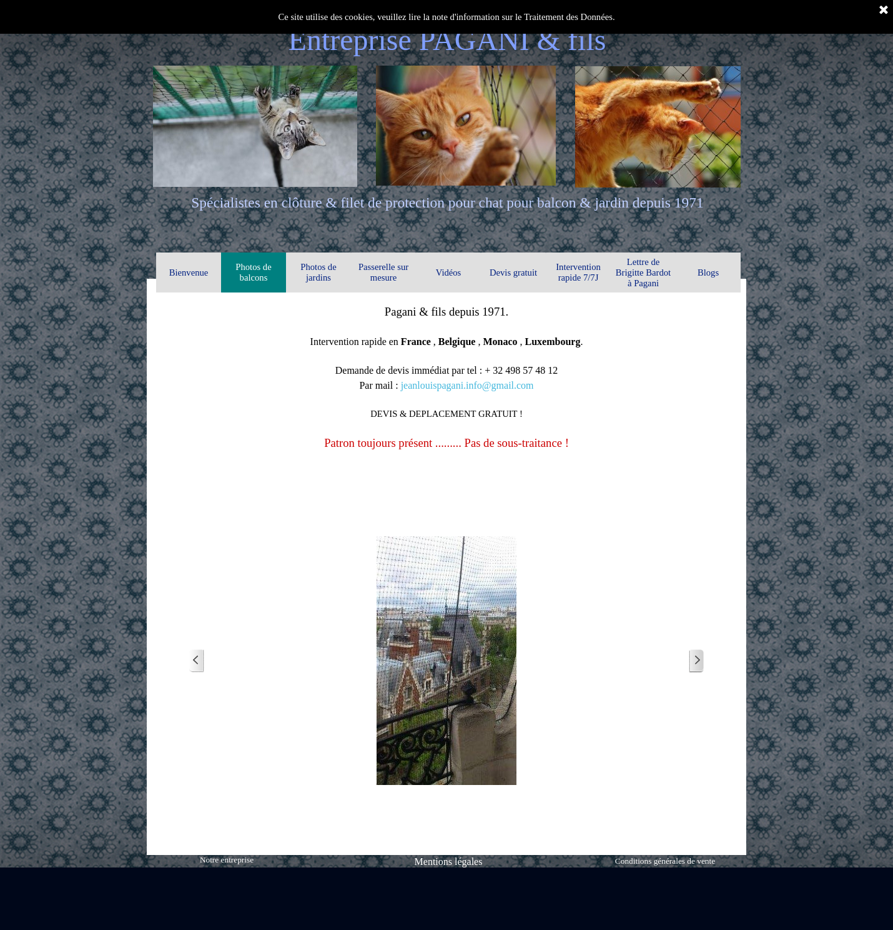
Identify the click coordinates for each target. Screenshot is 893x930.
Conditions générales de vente (665, 861)
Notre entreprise (227, 859)
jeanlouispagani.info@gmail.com (467, 385)
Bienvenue (189, 273)
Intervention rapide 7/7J (578, 272)
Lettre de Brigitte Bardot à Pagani (643, 272)
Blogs (708, 273)
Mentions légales (449, 861)
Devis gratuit (513, 273)
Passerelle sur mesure (383, 272)
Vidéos (448, 273)
